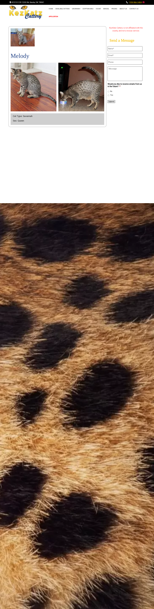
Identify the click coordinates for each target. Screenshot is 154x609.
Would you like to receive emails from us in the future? (125, 85)
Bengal (106, 9)
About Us (123, 9)
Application (53, 16)
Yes (111, 95)
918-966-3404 (135, 2)
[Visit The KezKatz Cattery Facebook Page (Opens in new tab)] (143, 2)
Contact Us (133, 9)
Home (51, 9)
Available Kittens (62, 9)
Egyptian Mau (88, 9)
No (111, 91)
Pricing (114, 9)
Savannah (76, 9)
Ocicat (98, 9)
